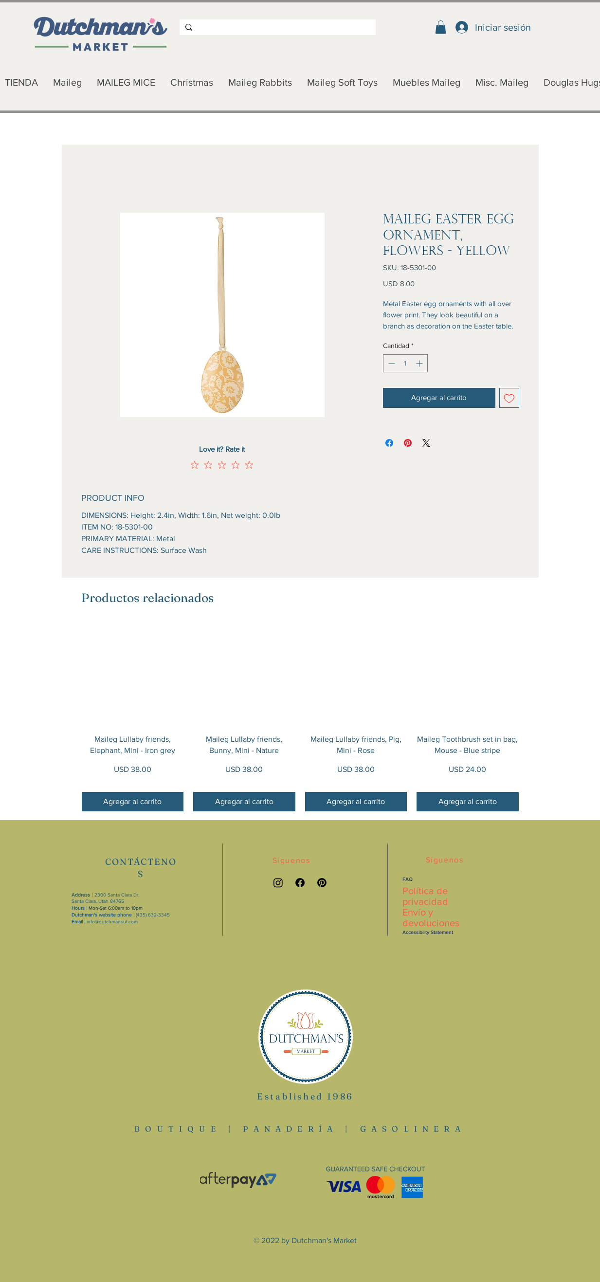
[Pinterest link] (322, 883)
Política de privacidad (425, 896)
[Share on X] (426, 443)
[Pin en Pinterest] (408, 443)
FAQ (407, 879)
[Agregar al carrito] (133, 801)
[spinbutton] (405, 363)
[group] (300, 718)
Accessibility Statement (427, 932)
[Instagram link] (278, 883)
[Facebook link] (300, 883)
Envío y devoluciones (430, 917)
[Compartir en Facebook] (389, 443)
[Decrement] (390, 363)
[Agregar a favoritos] (509, 398)
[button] (440, 27)
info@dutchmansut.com (112, 921)
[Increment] (420, 363)
